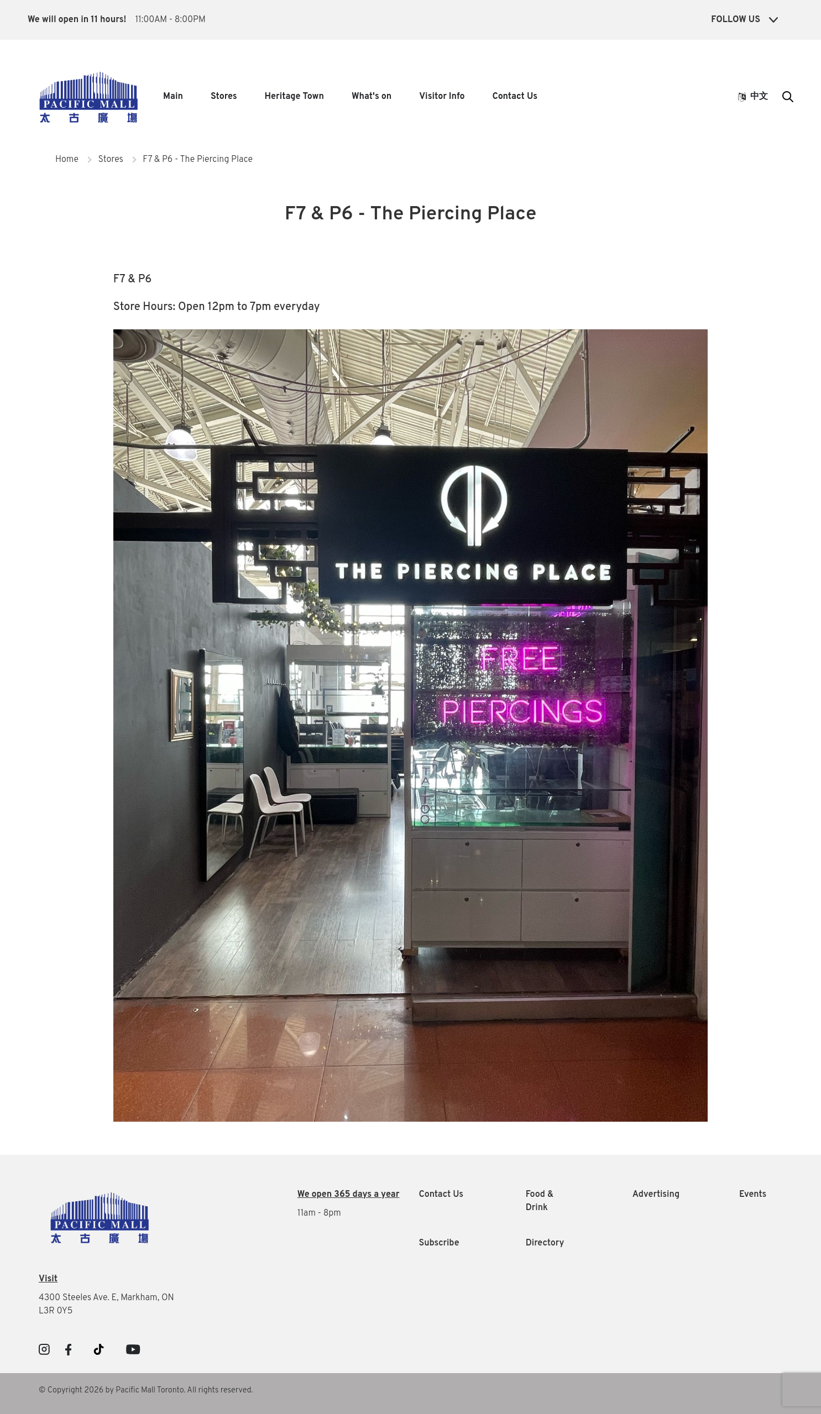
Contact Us (515, 96)
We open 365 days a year (348, 1194)
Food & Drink (540, 1201)
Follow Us (744, 19)
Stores (224, 96)
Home (67, 159)
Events (752, 1194)
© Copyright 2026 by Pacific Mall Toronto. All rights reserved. (146, 1390)
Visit (48, 1279)
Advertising (655, 1194)
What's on (371, 96)
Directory (545, 1243)
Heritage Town (294, 96)
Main (173, 96)
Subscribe (439, 1243)
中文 (753, 96)
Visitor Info (441, 96)
